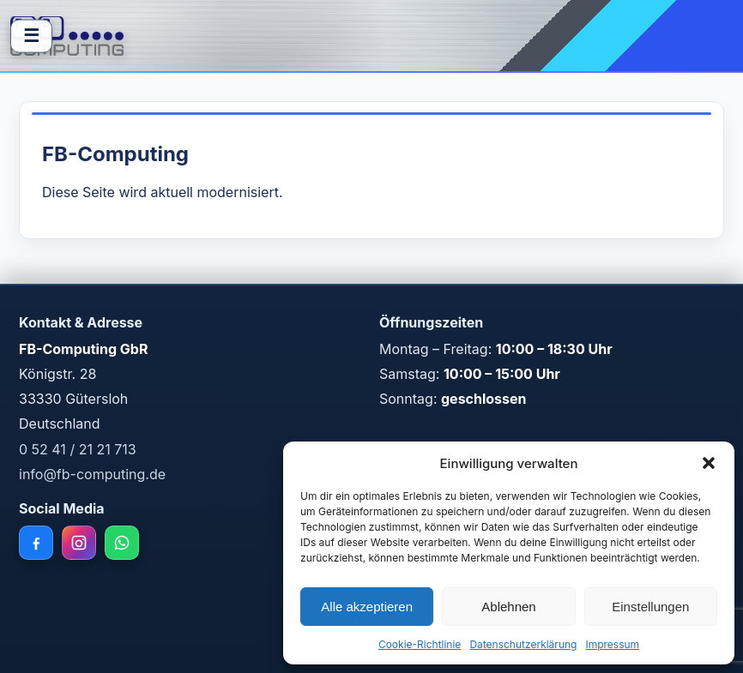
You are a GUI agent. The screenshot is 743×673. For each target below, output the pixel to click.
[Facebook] (36, 543)
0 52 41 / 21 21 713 (77, 449)
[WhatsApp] (122, 543)
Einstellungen (650, 606)
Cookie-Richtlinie (419, 644)
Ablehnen (508, 606)
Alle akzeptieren (367, 606)
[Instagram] (79, 543)
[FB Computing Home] (67, 36)
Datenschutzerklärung (523, 644)
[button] (708, 463)
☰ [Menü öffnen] (31, 35)
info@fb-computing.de (92, 474)
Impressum (612, 644)
